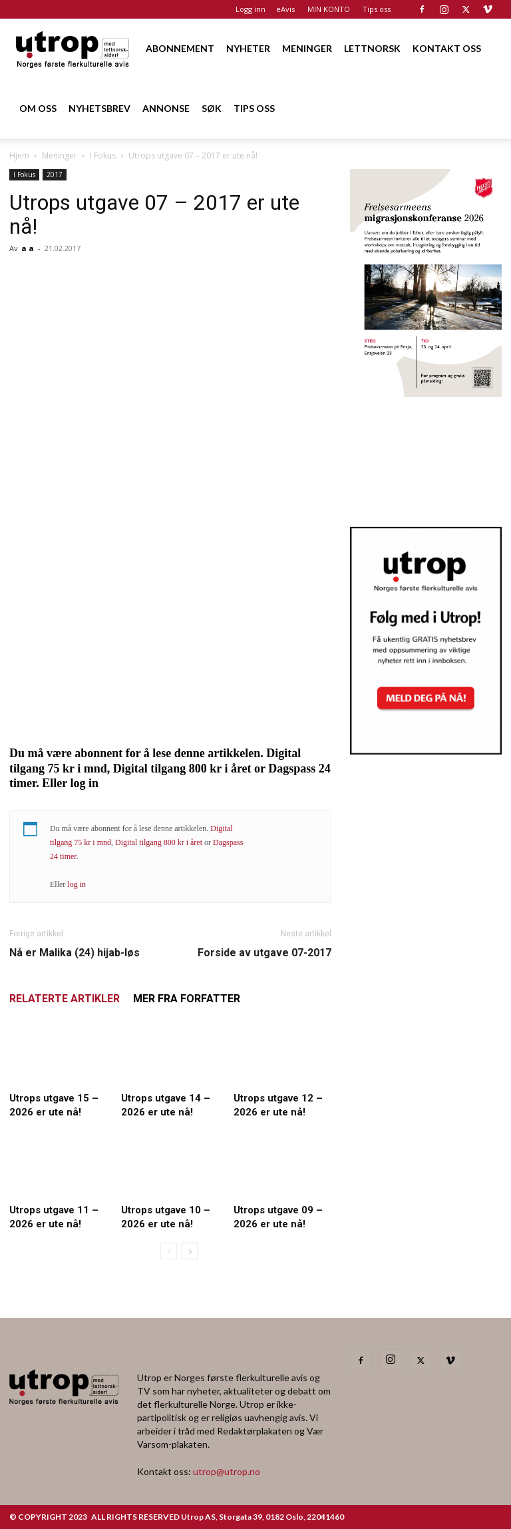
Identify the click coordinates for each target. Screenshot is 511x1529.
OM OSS (38, 108)
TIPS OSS (254, 108)
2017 (55, 174)
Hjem (19, 155)
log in (76, 884)
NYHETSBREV (99, 108)
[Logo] (73, 48)
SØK (212, 108)
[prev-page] (168, 1251)
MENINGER (307, 48)
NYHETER (248, 48)
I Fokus (103, 155)
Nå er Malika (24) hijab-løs (74, 952)
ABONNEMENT (180, 48)
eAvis (285, 9)
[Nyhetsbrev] (426, 750)
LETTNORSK (372, 48)
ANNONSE (166, 108)
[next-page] (190, 1251)
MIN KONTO (328, 9)
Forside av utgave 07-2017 (264, 952)
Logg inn (250, 9)
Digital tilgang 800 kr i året (158, 842)
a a (27, 248)
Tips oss (377, 9)
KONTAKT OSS (447, 48)
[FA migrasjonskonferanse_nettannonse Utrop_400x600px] (426, 393)
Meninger (59, 155)
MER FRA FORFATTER (186, 998)
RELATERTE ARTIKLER (64, 998)
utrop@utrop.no (226, 1471)
